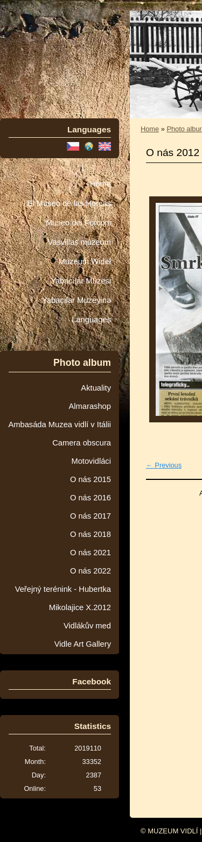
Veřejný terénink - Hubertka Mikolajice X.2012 (63, 598)
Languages (91, 319)
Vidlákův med (87, 625)
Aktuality (96, 388)
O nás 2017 (90, 516)
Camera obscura (81, 442)
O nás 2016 (90, 497)
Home (100, 184)
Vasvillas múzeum (79, 242)
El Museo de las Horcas (69, 203)
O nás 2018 (90, 534)
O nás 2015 (90, 479)
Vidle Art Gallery (82, 644)
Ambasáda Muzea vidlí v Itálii (59, 424)
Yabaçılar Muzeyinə (76, 300)
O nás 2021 (90, 552)
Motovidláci (91, 461)
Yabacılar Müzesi (81, 281)
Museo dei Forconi (78, 222)
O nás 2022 (90, 571)
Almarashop (89, 406)
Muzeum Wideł (85, 261)
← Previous (164, 465)
